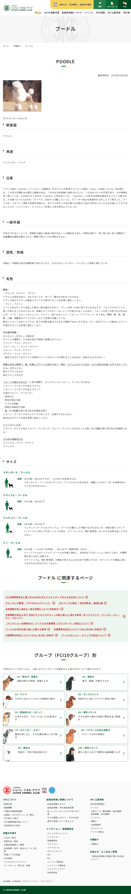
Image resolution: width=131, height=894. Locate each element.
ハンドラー (96, 817)
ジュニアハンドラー (56, 869)
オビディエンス (54, 851)
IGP (49, 854)
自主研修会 (52, 872)
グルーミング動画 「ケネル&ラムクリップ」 (28, 603)
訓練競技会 (52, 840)
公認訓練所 (96, 824)
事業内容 (8, 804)
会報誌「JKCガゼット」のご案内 (19, 814)
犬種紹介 (95, 844)
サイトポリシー (48, 881)
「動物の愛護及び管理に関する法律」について (107, 857)
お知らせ (63, 4)
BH (48, 858)
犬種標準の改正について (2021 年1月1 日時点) (29, 635)
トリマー (95, 807)
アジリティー (53, 844)
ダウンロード (112, 5)
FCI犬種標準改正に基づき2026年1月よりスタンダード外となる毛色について (44, 597)
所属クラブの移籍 (12, 854)
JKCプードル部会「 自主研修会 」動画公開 (81, 603)
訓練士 (94, 821)
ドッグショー (53, 837)
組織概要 (8, 807)
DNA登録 (8, 858)
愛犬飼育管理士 (98, 804)
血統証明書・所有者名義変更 (60, 807)
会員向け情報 (85, 4)
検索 (99, 5)
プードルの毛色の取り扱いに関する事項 (25, 629)
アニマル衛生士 (98, 831)
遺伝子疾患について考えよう (60, 821)
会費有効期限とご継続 (14, 844)
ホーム (38, 12)
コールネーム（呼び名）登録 (17, 865)
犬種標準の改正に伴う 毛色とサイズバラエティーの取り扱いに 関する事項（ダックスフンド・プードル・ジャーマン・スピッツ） (62, 616)
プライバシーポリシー (31, 881)
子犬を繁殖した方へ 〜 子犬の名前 (63, 817)
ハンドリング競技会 (56, 865)
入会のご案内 (10, 837)
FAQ (125, 5)
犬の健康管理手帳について (16, 821)
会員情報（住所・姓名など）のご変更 (20, 850)
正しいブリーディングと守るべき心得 (63, 812)
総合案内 (73, 4)
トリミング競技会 (55, 861)
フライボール (53, 847)
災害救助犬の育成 (12, 825)
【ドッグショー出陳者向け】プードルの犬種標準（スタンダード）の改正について (47, 623)
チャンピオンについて (57, 833)
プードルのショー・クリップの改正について (84, 635)
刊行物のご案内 (11, 818)
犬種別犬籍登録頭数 (13, 811)
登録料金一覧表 (11, 841)
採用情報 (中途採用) (12, 881)
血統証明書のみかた (56, 804)
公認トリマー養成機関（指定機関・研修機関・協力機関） (107, 812)
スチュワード (97, 828)
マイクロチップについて (15, 861)
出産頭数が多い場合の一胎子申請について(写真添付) (32, 609)
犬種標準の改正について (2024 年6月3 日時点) (78, 629)
